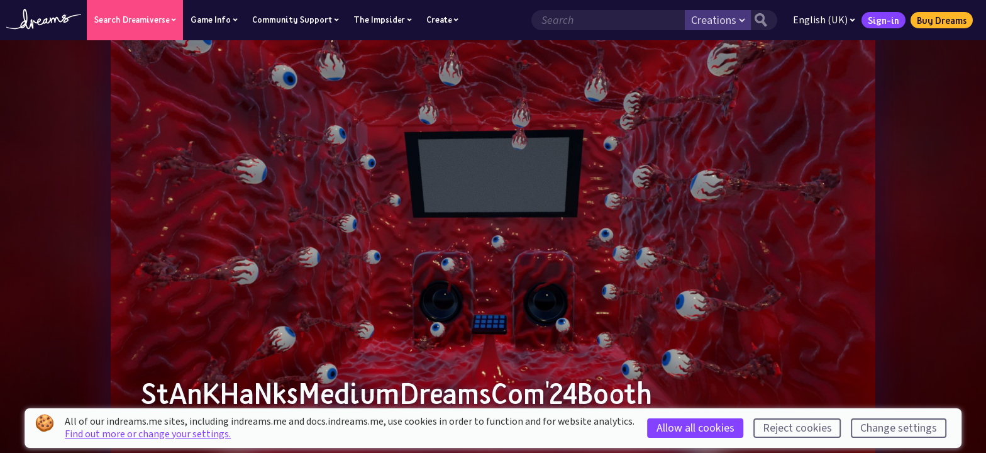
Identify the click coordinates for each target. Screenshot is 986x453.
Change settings (898, 428)
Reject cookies (797, 428)
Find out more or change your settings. (148, 434)
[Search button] (764, 20)
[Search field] (608, 20)
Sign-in (883, 20)
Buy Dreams (942, 20)
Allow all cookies (695, 428)
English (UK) (824, 20)
